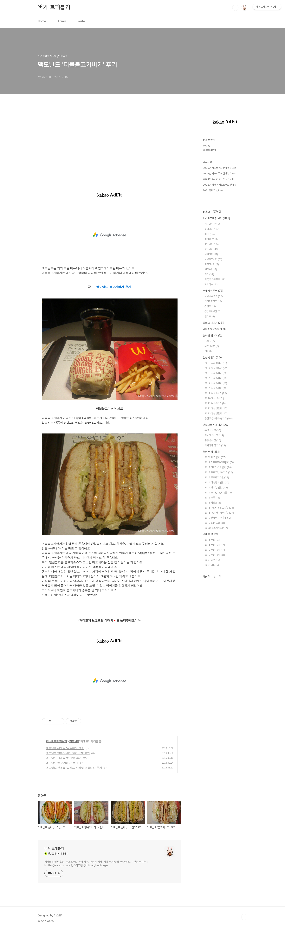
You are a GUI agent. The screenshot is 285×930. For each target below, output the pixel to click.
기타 (209, 274)
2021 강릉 (211, 564)
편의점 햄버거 (213, 335)
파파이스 (211, 284)
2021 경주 (212, 559)
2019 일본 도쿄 (214, 522)
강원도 (210, 306)
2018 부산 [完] (214, 549)
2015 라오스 (212, 502)
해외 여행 (211, 451)
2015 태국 (212, 497)
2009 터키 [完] (215, 457)
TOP (244, 917)
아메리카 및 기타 (215, 445)
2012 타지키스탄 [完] (218, 467)
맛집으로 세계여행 (216, 424)
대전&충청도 (213, 301)
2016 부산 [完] (214, 544)
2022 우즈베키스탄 (216, 527)
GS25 (209, 341)
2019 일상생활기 (215, 393)
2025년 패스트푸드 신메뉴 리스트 (219, 173)
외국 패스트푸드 (214, 279)
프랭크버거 (211, 264)
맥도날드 (74, 741)
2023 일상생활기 (215, 413)
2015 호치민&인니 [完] (218, 492)
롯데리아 (211, 229)
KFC (210, 234)
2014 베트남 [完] (216, 487)
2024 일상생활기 (214, 329)
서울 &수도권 (213, 296)
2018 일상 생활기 (215, 388)
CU (208, 351)
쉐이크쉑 (211, 254)
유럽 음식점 (212, 430)
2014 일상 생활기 (216, 368)
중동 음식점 (212, 440)
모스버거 (211, 249)
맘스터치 (211, 244)
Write (81, 21)
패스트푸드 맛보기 (56, 741)
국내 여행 (210, 534)
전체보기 (212, 211)
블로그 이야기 (213, 322)
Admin (62, 21)
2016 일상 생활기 (215, 378)
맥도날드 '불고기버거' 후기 (62, 762)
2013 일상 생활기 (215, 363)
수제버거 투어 (213, 290)
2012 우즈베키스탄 (216, 477)
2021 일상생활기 (215, 403)
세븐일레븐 (211, 346)
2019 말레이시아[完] (217, 517)
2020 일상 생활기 (215, 398)
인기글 (217, 576)
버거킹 (211, 239)
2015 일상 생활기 (215, 373)
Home (42, 21)
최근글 (206, 576)
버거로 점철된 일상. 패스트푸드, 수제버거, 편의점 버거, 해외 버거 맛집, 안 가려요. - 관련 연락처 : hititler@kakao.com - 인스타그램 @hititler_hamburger (96, 863)
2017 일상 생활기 (215, 383)
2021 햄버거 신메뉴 (213, 190)
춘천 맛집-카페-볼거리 (218, 418)
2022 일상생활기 (215, 408)
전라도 (209, 316)
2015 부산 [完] (214, 539)
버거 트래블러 (54, 7)
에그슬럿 (210, 269)
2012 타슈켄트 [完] (216, 482)
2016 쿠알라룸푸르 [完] (219, 507)
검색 (235, 8)
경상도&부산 (212, 311)
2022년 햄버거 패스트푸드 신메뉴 (219, 184)
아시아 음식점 (214, 435)
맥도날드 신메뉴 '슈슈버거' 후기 (65, 748)
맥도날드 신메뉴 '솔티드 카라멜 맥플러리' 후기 (74, 767)
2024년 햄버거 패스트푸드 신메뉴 (219, 179)
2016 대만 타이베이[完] (219, 512)
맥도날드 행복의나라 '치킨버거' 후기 (68, 753)
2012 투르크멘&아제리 (218, 472)
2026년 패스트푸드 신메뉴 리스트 (219, 167)
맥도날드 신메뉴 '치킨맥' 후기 (64, 758)
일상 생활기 (213, 357)
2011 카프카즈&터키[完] (219, 462)
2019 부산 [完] (214, 554)
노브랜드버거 (213, 259)
